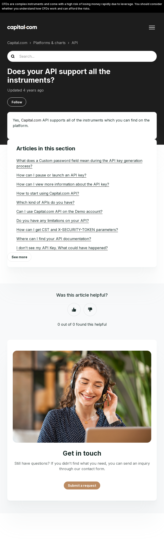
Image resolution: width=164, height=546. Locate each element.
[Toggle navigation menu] (152, 27)
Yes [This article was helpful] (74, 309)
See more (19, 257)
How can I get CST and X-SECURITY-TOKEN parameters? (67, 229)
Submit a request (82, 485)
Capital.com (17, 42)
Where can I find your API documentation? (53, 238)
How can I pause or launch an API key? (51, 175)
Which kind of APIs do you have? (45, 202)
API (75, 42)
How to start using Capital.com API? (47, 193)
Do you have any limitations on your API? (52, 220)
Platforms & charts (49, 42)
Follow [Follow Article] (17, 102)
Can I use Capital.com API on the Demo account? (59, 211)
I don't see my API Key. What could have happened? (62, 248)
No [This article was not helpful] (90, 309)
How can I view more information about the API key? (62, 184)
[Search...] (82, 56)
